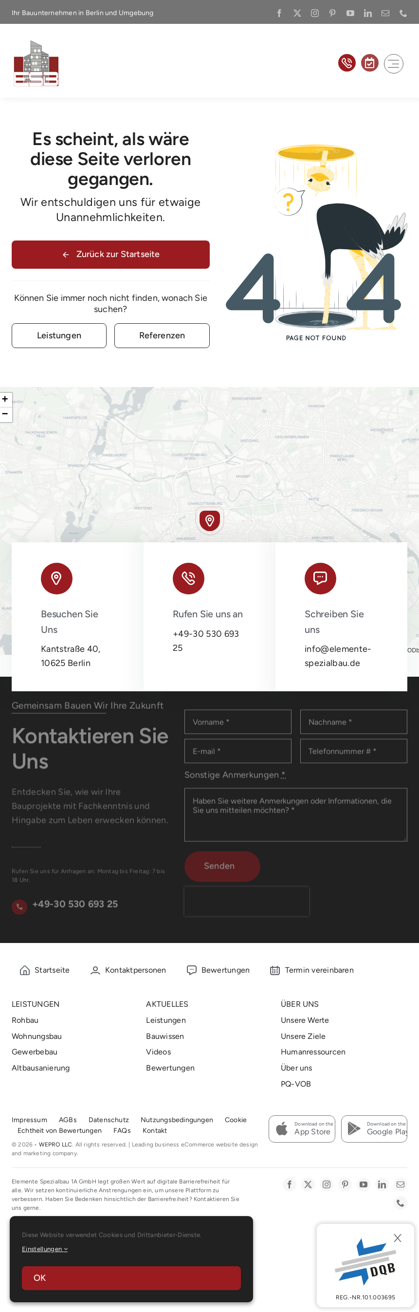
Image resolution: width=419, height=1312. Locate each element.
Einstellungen (45, 1249)
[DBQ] (365, 1265)
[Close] (397, 1238)
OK (40, 1278)
